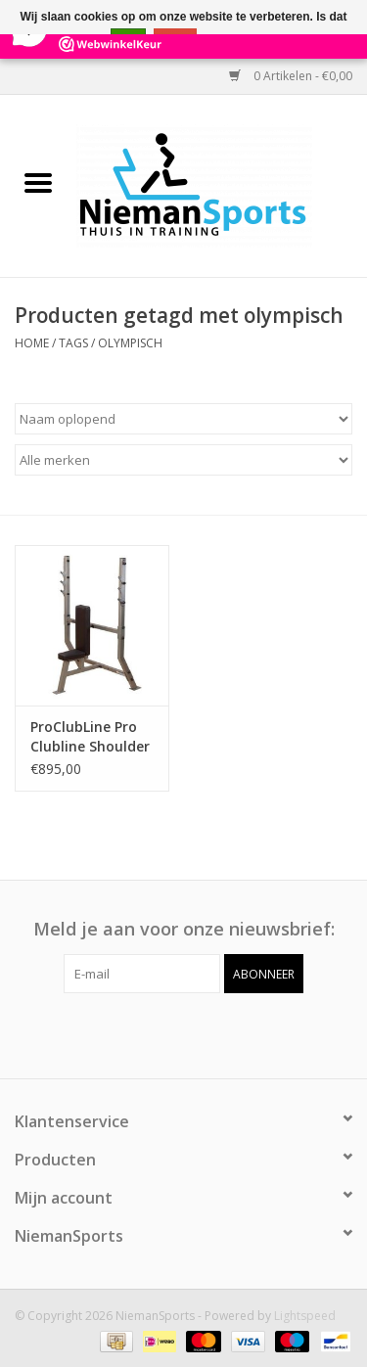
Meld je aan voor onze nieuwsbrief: (184, 929)
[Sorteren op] (183, 418)
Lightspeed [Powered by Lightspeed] (305, 1315)
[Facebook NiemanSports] (166, 1033)
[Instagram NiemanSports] (201, 1033)
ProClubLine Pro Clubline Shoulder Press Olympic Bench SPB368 (90, 736)
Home (32, 343)
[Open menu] (38, 182)
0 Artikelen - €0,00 (290, 76)
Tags (73, 343)
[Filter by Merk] (183, 460)
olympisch (130, 343)
